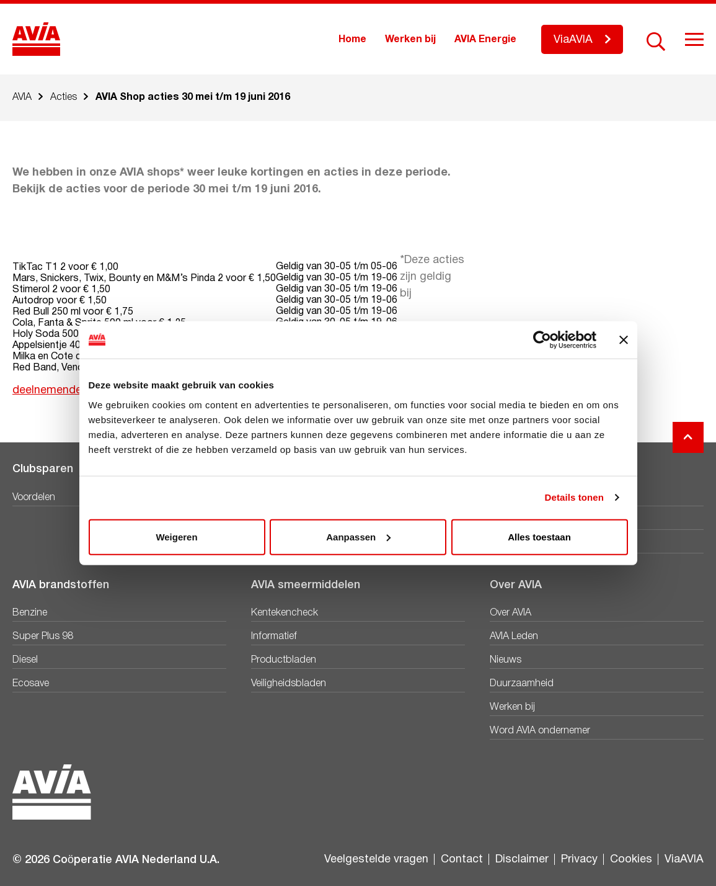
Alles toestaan (539, 536)
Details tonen (574, 497)
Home (352, 39)
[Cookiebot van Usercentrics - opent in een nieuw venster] (542, 340)
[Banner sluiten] (623, 340)
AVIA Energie (485, 39)
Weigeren (176, 536)
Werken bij (410, 39)
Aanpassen (358, 536)
